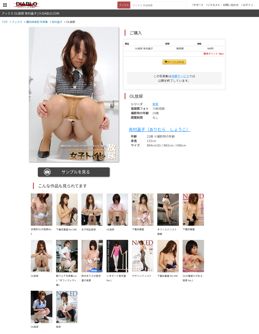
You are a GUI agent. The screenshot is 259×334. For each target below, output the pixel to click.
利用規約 (87, 311)
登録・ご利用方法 (126, 311)
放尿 (155, 104)
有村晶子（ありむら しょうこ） (159, 129)
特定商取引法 (104, 311)
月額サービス (180, 76)
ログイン (248, 5)
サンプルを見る (67, 172)
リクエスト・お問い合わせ (222, 5)
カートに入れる (174, 61)
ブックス (124, 5)
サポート (197, 5)
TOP (74, 311)
